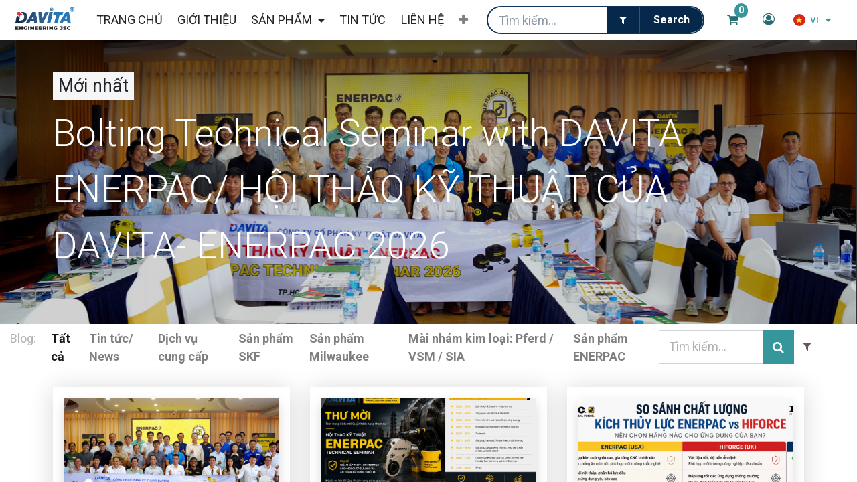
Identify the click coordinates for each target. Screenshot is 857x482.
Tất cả (60, 347)
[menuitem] (128, 19)
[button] (463, 20)
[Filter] (623, 20)
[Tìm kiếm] (671, 20)
